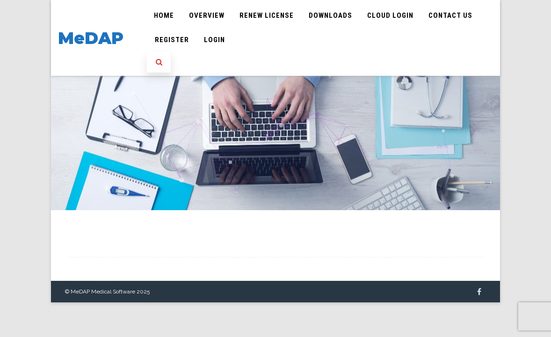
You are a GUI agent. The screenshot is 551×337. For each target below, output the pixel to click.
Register (172, 40)
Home (164, 15)
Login (214, 40)
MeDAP (90, 38)
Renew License (266, 15)
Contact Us (450, 15)
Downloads (330, 15)
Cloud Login (390, 15)
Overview (207, 15)
